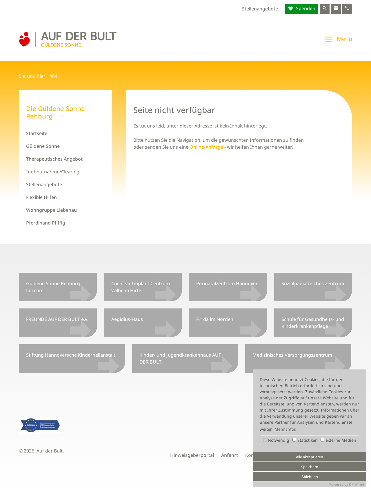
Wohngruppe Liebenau (51, 210)
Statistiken (305, 440)
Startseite (36, 133)
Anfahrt (229, 455)
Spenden (305, 8)
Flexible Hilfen (41, 197)
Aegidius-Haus (127, 319)
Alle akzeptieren (309, 457)
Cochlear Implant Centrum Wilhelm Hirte (140, 287)
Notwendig (276, 440)
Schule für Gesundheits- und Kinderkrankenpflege (312, 322)
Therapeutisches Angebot (54, 159)
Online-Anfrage (206, 147)
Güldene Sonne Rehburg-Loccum (53, 287)
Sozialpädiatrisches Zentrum (312, 283)
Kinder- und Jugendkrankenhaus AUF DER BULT (180, 358)
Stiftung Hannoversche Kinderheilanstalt (70, 355)
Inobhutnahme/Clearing (52, 171)
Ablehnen (309, 476)
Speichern (309, 466)
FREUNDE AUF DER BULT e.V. (57, 319)
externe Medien (338, 440)
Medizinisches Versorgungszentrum (292, 355)
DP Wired (356, 484)
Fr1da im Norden (214, 319)
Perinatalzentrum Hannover (227, 283)
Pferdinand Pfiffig (45, 223)
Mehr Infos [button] (285, 429)
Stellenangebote (260, 9)
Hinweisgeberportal (192, 455)
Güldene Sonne (43, 146)
